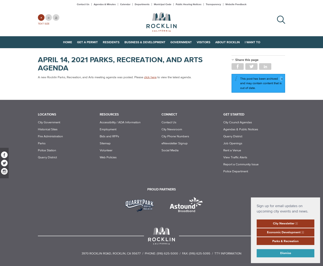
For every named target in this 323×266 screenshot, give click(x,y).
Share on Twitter (251, 66)
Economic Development (284, 232)
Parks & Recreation (285, 241)
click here (150, 77)
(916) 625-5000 (167, 253)
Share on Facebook (238, 66)
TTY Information (227, 253)
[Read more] (141, 205)
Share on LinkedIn (265, 66)
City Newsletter (283, 223)
